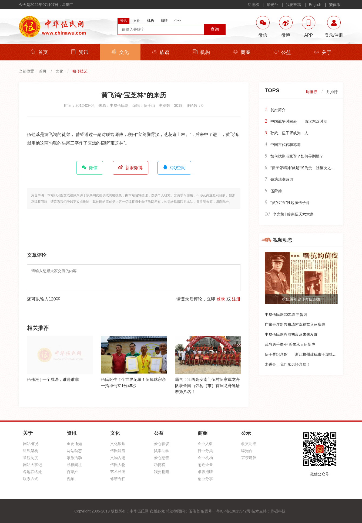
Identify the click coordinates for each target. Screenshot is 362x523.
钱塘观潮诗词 (281, 179)
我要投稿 (293, 4)
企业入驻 (205, 444)
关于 (322, 52)
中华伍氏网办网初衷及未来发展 (291, 334)
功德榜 (253, 4)
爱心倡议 (161, 444)
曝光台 (272, 4)
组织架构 (30, 451)
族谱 (160, 52)
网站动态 (74, 451)
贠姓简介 (278, 110)
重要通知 (74, 444)
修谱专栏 (117, 479)
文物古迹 (117, 458)
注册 (236, 299)
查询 (214, 29)
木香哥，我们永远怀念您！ (287, 364)
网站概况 (30, 444)
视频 (70, 479)
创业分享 (205, 479)
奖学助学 (161, 451)
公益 (282, 52)
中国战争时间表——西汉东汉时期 (298, 121)
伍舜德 (276, 191)
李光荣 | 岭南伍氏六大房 (293, 214)
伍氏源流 (117, 451)
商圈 (241, 52)
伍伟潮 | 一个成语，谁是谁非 (53, 379)
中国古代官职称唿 (285, 144)
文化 (120, 52)
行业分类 (205, 451)
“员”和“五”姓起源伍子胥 (290, 202)
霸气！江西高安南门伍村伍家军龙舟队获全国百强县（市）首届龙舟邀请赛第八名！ (207, 385)
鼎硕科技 (278, 511)
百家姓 (72, 472)
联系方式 (30, 479)
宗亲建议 (248, 458)
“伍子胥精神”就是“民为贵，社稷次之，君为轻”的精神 (314, 168)
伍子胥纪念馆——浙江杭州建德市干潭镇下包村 (304, 354)
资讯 (79, 52)
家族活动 (74, 458)
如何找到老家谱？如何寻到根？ (296, 156)
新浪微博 (130, 167)
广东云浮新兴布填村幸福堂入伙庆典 (295, 324)
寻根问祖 (74, 465)
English (315, 4)
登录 (220, 299)
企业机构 (205, 458)
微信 (90, 167)
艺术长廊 (117, 472)
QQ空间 (174, 167)
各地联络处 (32, 472)
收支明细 (248, 444)
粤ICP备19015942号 (233, 511)
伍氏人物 (117, 465)
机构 (201, 52)
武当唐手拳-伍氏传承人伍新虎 (290, 344)
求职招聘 (205, 472)
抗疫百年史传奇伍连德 (301, 299)
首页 (39, 52)
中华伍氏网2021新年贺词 (286, 314)
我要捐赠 (161, 472)
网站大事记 (32, 465)
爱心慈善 (161, 458)
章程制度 (30, 458)
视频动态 (282, 240)
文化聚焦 (117, 444)
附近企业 (205, 465)
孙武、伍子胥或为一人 (289, 133)
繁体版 (334, 4)
